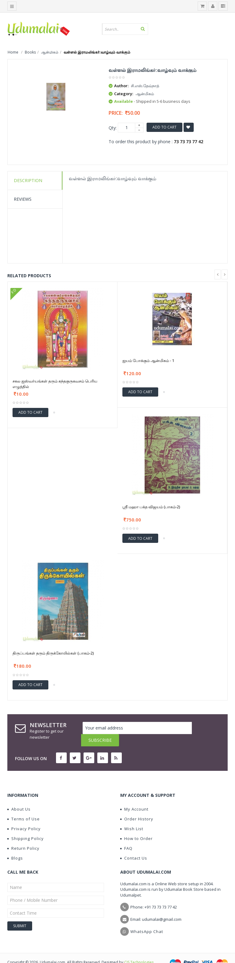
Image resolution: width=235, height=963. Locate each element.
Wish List (131, 816)
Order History (136, 806)
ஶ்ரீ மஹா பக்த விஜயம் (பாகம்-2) (151, 506)
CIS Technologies (139, 950)
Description (28, 180)
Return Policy (23, 836)
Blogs (15, 846)
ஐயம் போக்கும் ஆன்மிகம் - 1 (148, 360)
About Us (19, 797)
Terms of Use (23, 806)
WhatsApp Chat (146, 919)
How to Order (136, 826)
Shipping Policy (25, 826)
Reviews (23, 199)
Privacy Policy (24, 816)
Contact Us (133, 846)
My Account (134, 797)
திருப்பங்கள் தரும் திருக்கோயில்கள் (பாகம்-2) (53, 653)
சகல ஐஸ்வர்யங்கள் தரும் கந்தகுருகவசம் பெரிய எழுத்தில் (55, 383)
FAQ (126, 836)
